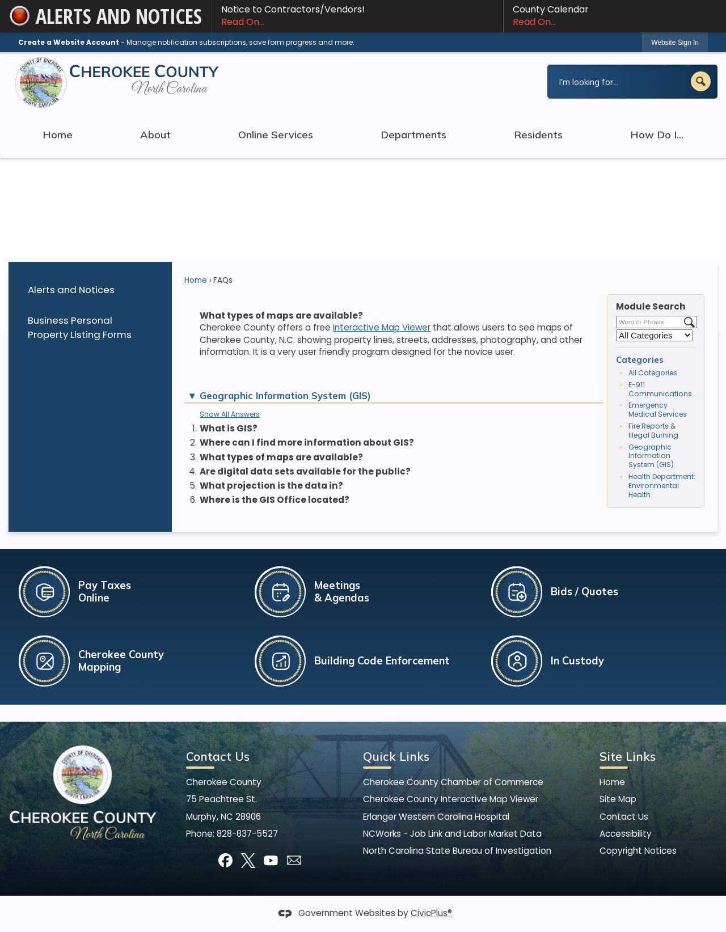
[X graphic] (248, 860)
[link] (675, 42)
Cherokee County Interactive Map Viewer (450, 799)
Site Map (618, 799)
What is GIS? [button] (229, 428)
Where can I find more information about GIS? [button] (307, 442)
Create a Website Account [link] (68, 42)
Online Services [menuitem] (275, 134)
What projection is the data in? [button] (271, 486)
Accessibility (626, 834)
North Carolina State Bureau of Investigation (457, 851)
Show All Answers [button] (230, 414)
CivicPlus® (431, 913)
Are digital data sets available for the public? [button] (305, 471)
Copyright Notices (638, 851)
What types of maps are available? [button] (281, 457)
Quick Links (396, 756)
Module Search (651, 306)
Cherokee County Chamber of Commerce (453, 782)
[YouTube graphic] (271, 860)
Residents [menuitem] (538, 134)
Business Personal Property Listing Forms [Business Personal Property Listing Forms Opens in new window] (80, 327)
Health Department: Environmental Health (661, 485)
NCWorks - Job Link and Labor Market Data (452, 834)
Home (195, 280)
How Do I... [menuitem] (656, 134)
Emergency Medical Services (657, 409)
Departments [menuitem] (413, 134)
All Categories (652, 373)
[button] (701, 81)
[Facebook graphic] (225, 860)
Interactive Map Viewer (381, 327)
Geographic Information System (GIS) (651, 456)
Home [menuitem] (58, 134)
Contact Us (624, 817)
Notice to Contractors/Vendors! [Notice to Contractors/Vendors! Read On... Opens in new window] (357, 16)
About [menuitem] (155, 134)
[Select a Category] (654, 335)
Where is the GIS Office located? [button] (274, 500)
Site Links (628, 756)
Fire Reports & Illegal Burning (653, 430)
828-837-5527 (247, 834)
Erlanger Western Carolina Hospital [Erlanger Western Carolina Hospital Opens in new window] (436, 817)
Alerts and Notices (71, 289)
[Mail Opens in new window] (294, 860)
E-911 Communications (660, 389)
